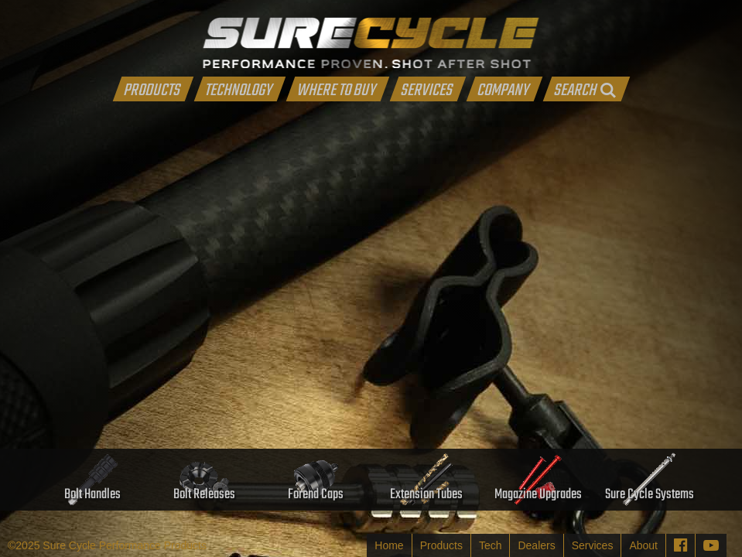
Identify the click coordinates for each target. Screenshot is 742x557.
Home (388, 545)
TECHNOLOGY (238, 89)
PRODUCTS (151, 89)
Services (593, 545)
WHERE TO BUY (335, 89)
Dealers (536, 545)
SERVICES (426, 89)
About (643, 545)
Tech (490, 545)
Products (441, 545)
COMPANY (502, 89)
